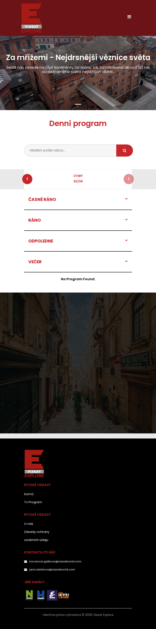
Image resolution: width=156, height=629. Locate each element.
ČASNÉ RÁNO (42, 199)
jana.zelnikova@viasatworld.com (52, 569)
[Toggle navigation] (129, 18)
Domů (29, 494)
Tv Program (33, 502)
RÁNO (34, 220)
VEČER (35, 262)
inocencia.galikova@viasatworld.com (55, 561)
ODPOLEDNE (40, 241)
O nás (28, 523)
